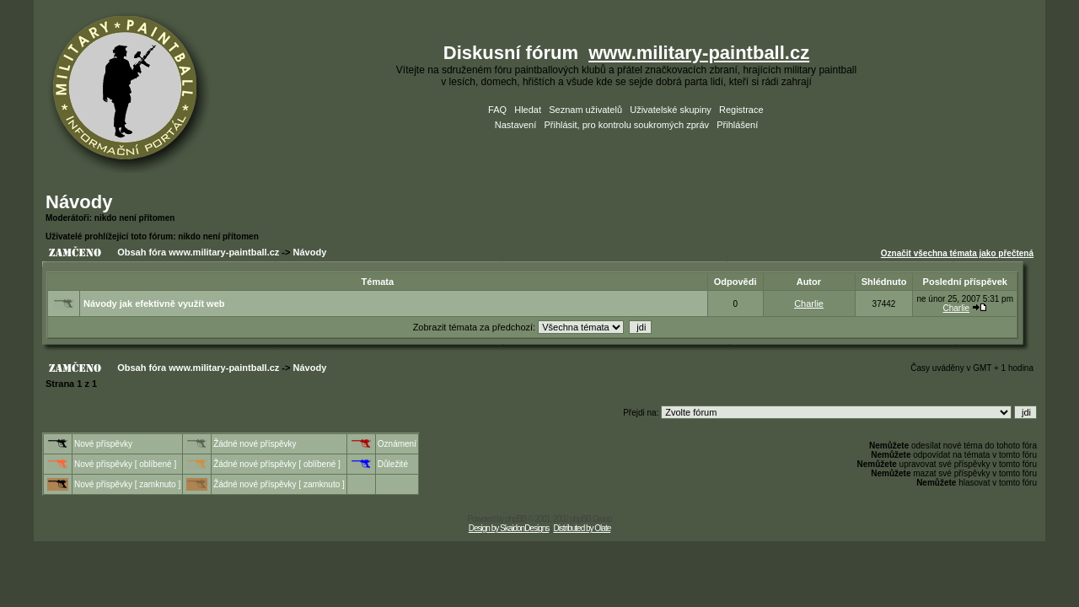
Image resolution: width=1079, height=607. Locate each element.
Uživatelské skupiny (670, 110)
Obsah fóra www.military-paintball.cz (198, 252)
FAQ (497, 110)
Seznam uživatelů (585, 110)
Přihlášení (737, 125)
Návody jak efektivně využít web (154, 303)
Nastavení (516, 125)
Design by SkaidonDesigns (509, 528)
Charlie (809, 303)
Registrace (741, 110)
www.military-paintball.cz (698, 52)
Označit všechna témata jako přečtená (957, 253)
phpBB (515, 519)
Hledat (527, 110)
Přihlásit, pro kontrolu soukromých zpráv (626, 125)
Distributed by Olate (581, 528)
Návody (79, 201)
